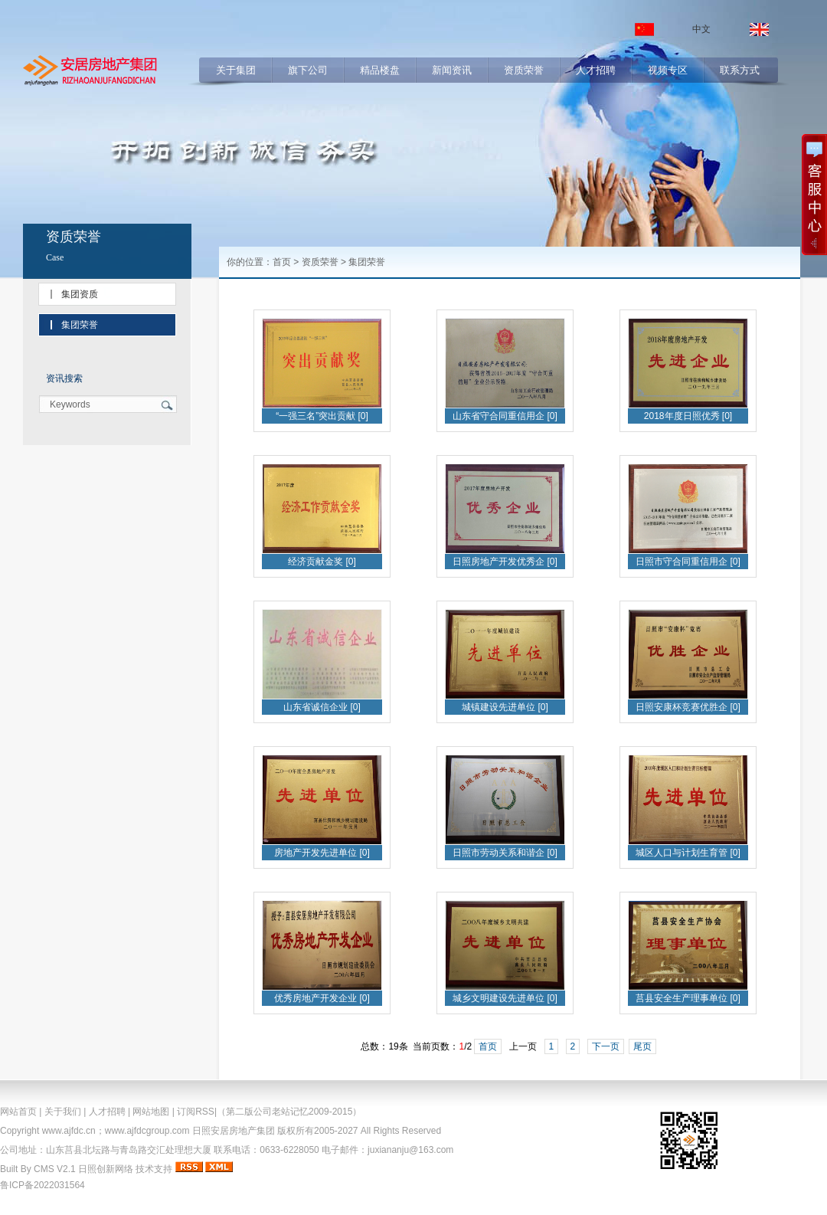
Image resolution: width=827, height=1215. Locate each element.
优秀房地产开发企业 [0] (322, 998)
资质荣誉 (524, 70)
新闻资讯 (452, 70)
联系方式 (740, 70)
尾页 (642, 1046)
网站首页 (18, 1111)
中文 (701, 29)
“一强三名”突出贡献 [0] (322, 416)
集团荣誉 (79, 324)
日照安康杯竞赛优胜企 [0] (688, 707)
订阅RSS (195, 1111)
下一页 (605, 1046)
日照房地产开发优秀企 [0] (505, 561)
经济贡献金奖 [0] (322, 561)
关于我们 (62, 1111)
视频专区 (668, 70)
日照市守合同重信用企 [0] (688, 561)
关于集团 (236, 70)
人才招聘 (596, 70)
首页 (282, 262)
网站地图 (150, 1111)
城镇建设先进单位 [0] (505, 707)
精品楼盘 (380, 70)
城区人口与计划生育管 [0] (688, 852)
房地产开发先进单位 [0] (322, 852)
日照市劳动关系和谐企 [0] (505, 852)
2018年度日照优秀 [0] (688, 416)
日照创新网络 (105, 1169)
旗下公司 (308, 70)
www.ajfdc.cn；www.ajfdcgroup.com (116, 1130)
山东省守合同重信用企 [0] (505, 416)
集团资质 (79, 294)
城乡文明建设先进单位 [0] (505, 998)
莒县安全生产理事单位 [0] (688, 998)
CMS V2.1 (55, 1169)
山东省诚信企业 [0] (322, 707)
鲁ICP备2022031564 (42, 1185)
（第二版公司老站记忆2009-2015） (289, 1111)
